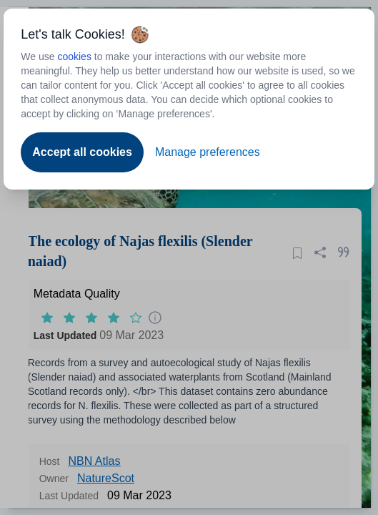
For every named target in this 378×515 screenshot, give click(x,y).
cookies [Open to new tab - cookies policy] (74, 56)
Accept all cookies (82, 152)
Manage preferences (207, 152)
